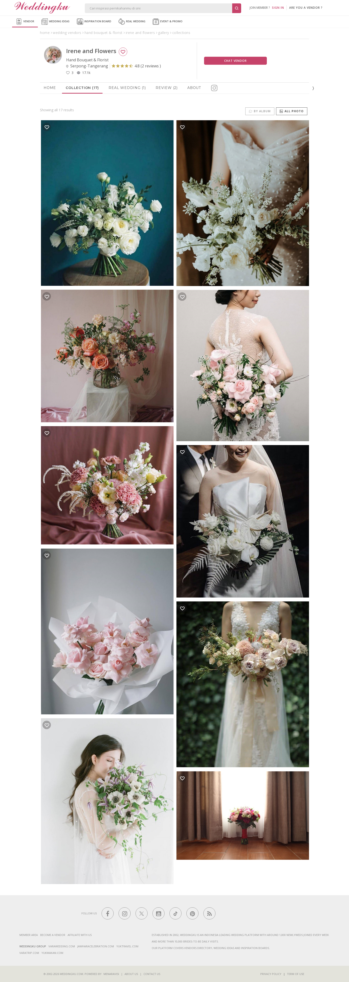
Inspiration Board (94, 21)
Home (50, 88)
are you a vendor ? (306, 8)
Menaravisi (111, 974)
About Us (131, 974)
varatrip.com (29, 953)
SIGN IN (278, 8)
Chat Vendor (235, 61)
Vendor (25, 21)
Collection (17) (82, 88)
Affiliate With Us (80, 935)
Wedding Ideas (55, 21)
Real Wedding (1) (127, 88)
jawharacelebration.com (95, 946)
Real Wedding (132, 21)
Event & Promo (167, 21)
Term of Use (295, 974)
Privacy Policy (270, 974)
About (194, 88)
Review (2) (167, 88)
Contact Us (151, 974)
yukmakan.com (52, 953)
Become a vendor (52, 935)
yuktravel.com (127, 946)
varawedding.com (61, 946)
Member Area (28, 935)
